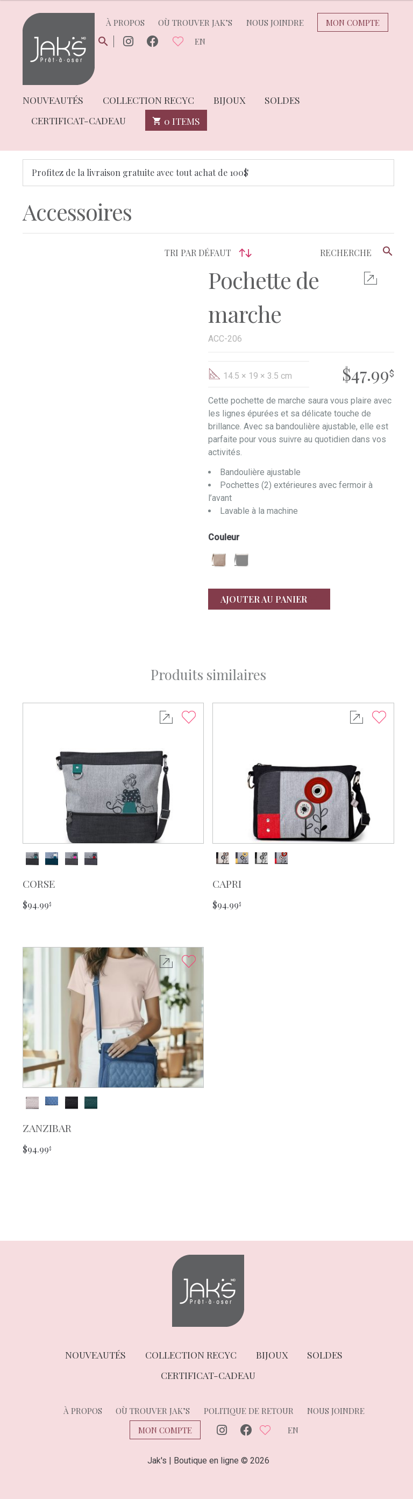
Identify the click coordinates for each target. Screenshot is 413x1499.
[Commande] (158, 253)
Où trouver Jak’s (195, 22)
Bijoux (229, 99)
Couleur (223, 537)
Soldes (282, 99)
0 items (176, 120)
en (200, 41)
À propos (125, 22)
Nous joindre (275, 22)
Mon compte (353, 22)
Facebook (153, 42)
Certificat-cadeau (78, 120)
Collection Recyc (148, 99)
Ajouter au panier (269, 599)
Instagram (128, 42)
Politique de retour (249, 1410)
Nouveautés (53, 99)
